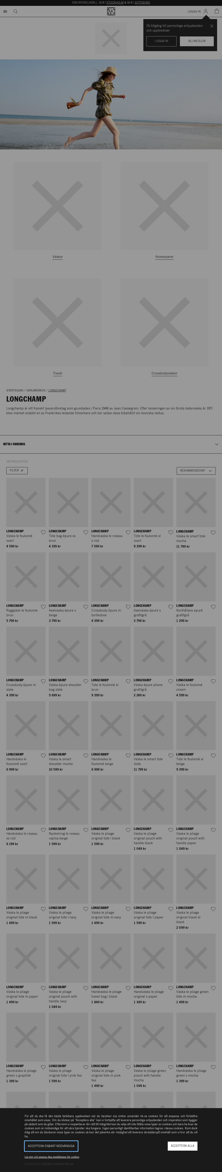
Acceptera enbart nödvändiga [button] (51, 1146)
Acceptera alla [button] (182, 1146)
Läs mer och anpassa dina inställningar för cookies (52, 1157)
